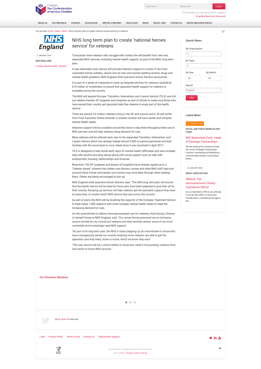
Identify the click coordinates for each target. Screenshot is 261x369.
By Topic (190, 60)
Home (50, 31)
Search (189, 85)
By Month (211, 72)
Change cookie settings (136, 353)
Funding (39, 66)
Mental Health (50, 66)
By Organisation (194, 48)
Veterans (62, 66)
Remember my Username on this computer (203, 12)
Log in (219, 6)
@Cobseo (62, 319)
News (57, 31)
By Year (190, 72)
